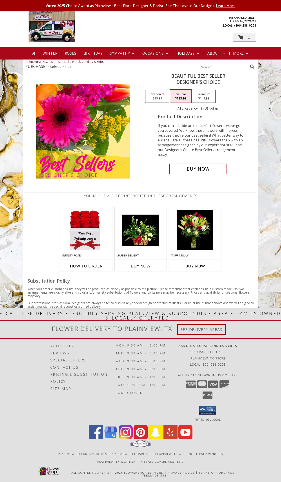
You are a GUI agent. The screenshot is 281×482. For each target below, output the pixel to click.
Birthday (93, 53)
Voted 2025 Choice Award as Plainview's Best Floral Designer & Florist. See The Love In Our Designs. (141, 5)
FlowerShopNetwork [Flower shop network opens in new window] (143, 472)
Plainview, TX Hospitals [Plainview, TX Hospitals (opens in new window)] (131, 454)
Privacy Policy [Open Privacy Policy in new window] (181, 472)
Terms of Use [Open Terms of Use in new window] (154, 475)
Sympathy (122, 53)
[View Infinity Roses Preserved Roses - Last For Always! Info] (86, 230)
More (241, 53)
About (216, 53)
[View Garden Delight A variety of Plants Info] (140, 230)
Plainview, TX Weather (116, 461)
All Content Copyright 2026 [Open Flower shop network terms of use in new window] (97, 472)
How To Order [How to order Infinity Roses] (86, 266)
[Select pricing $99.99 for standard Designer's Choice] (157, 96)
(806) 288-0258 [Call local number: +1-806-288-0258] (245, 25)
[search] (252, 66)
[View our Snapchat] (156, 438)
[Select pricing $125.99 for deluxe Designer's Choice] (180, 96)
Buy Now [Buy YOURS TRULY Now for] (195, 266)
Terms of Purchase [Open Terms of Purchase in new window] (216, 472)
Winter (50, 53)
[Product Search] (224, 67)
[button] (244, 37)
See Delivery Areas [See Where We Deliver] (202, 329)
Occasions (155, 53)
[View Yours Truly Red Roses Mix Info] (195, 230)
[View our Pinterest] (141, 438)
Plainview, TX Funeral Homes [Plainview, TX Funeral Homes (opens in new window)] (82, 454)
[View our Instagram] (126, 438)
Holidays (188, 53)
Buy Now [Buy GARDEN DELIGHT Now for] (140, 266)
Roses (70, 53)
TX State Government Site (161, 461)
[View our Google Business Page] (111, 438)
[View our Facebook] (96, 438)
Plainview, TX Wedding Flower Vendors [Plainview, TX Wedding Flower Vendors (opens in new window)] (189, 454)
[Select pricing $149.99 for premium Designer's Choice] (203, 96)
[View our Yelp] (170, 438)
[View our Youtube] (185, 438)
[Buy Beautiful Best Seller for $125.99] (198, 169)
